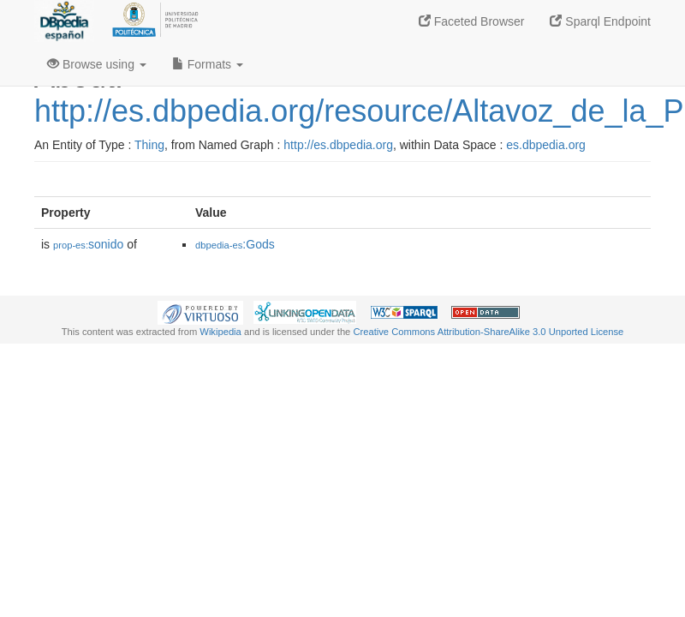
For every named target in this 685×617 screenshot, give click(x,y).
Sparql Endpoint (600, 21)
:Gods (235, 244)
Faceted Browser (472, 21)
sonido (88, 244)
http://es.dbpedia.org (338, 145)
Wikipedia (220, 331)
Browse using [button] (96, 64)
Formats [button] (207, 64)
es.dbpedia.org (546, 145)
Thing (149, 145)
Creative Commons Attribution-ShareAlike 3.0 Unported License (488, 331)
